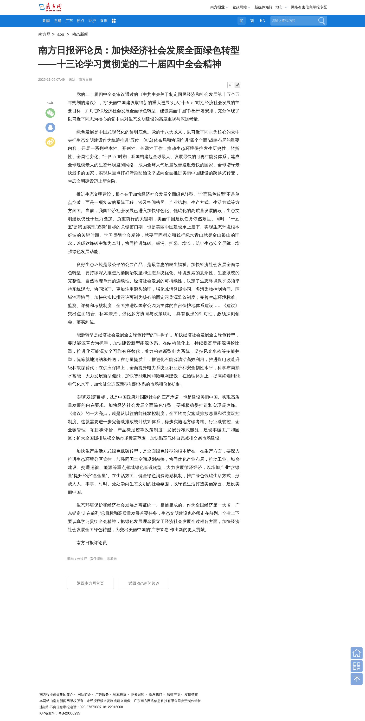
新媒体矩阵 (264, 7)
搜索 (321, 21)
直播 (104, 21)
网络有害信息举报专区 (309, 7)
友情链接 (191, 694)
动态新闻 (80, 34)
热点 (80, 21)
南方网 (44, 34)
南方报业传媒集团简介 (56, 694)
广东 (69, 21)
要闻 (46, 21)
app (60, 34)
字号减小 (230, 85)
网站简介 (84, 694)
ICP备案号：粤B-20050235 (59, 713)
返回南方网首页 (90, 583)
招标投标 (120, 694)
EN (262, 21)
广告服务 (102, 694)
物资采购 (137, 694)
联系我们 (155, 694)
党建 (57, 21)
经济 (92, 21)
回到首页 (357, 653)
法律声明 (173, 694)
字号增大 (237, 85)
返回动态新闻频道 (143, 583)
